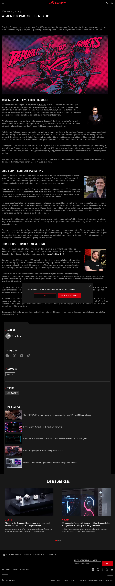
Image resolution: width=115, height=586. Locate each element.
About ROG (6, 569)
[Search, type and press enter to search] (107, 3)
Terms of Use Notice (70, 580)
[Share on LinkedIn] (21, 356)
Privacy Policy (55, 580)
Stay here (45, 296)
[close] (90, 285)
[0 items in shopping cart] (112, 3)
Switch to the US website (69, 296)
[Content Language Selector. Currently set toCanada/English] (8, 580)
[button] (3, 2)
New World (42, 105)
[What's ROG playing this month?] (44, 555)
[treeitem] (29, 511)
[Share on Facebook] (7, 356)
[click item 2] (60, 540)
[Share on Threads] (29, 356)
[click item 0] (56, 540)
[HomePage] (3, 555)
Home (15, 569)
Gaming (10, 374)
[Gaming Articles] (15, 555)
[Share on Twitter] (14, 356)
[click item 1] (58, 540)
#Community (12, 393)
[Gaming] (26, 555)
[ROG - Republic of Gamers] (57, 2)
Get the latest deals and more (85, 560)
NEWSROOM (24, 569)
